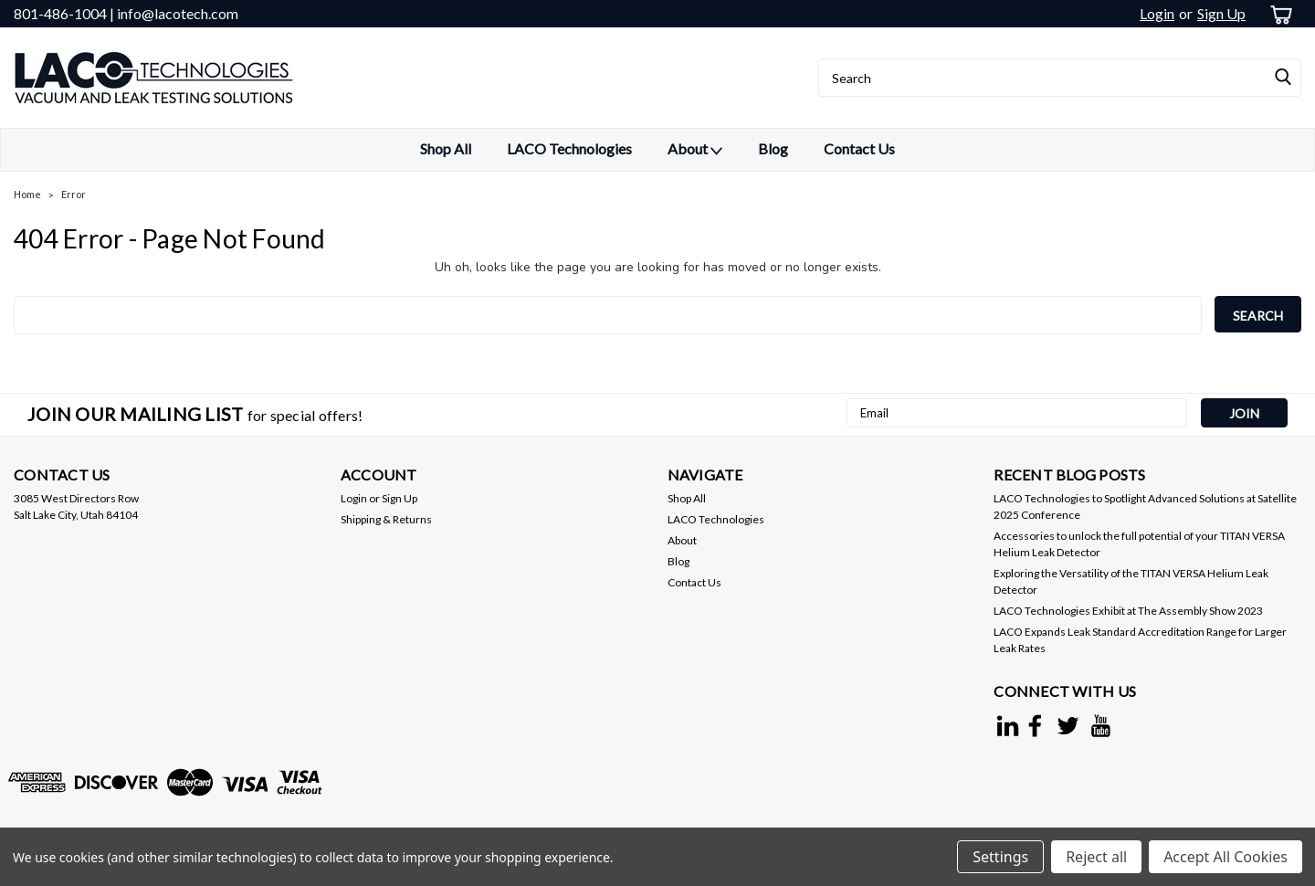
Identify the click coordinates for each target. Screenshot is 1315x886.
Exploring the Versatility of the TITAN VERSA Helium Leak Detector (1131, 581)
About (695, 150)
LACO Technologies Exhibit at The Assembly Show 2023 (1128, 610)
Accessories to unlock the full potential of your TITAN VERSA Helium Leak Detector (1139, 544)
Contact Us (859, 148)
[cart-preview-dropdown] (1278, 14)
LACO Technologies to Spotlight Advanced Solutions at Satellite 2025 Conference (1145, 506)
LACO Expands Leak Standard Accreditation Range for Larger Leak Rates (1140, 640)
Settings (1000, 857)
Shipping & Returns (386, 519)
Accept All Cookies (1225, 857)
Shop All (445, 148)
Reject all (1096, 857)
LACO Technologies (569, 148)
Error (73, 194)
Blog (773, 148)
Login (1157, 13)
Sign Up (1221, 13)
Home (27, 194)
